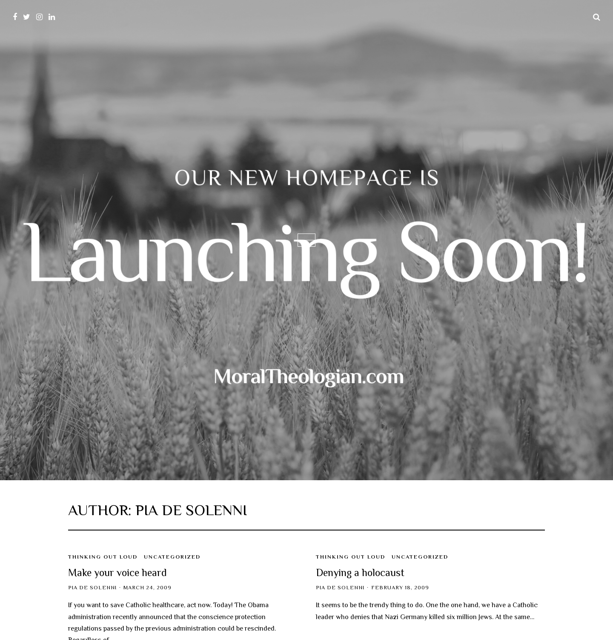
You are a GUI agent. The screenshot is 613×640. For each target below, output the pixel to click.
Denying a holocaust (360, 572)
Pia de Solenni (92, 588)
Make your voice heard (117, 572)
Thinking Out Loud (102, 557)
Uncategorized (172, 557)
